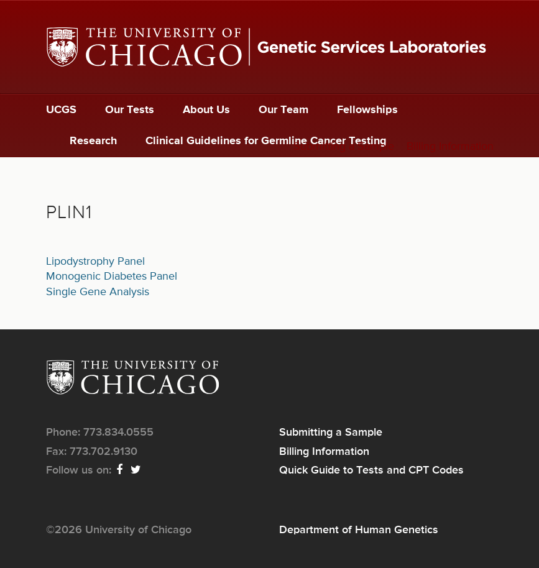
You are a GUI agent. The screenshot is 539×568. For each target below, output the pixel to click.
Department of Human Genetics (358, 530)
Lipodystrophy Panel (95, 261)
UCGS (61, 110)
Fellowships (367, 110)
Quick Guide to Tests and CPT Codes (371, 470)
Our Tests (129, 110)
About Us (206, 110)
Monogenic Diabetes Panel (111, 276)
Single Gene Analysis (97, 292)
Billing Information (450, 146)
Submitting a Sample (343, 146)
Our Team (283, 110)
